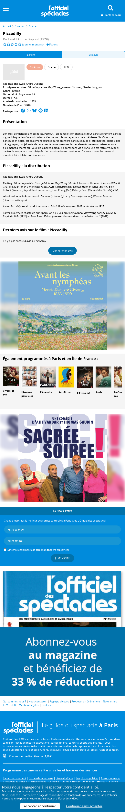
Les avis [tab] (93, 54)
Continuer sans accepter (84, 806)
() (63, 183)
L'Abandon (46, 392)
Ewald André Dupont (31, 83)
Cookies (46, 705)
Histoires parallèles (27, 394)
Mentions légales (28, 705)
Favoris (52, 44)
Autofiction (64, 392)
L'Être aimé (83, 393)
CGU (13, 705)
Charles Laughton (93, 87)
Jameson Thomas (71, 87)
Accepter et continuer (40, 806)
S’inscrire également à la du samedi (38, 550)
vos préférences (91, 795)
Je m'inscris (62, 558)
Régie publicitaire (59, 701)
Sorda (99, 392)
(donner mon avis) (33, 44)
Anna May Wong (50, 87)
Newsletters (110, 701)
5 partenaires (28, 795)
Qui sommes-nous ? (14, 701)
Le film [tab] (31, 54)
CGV (5, 705)
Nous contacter (37, 701)
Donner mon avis (63, 250)
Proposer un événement (86, 701)
